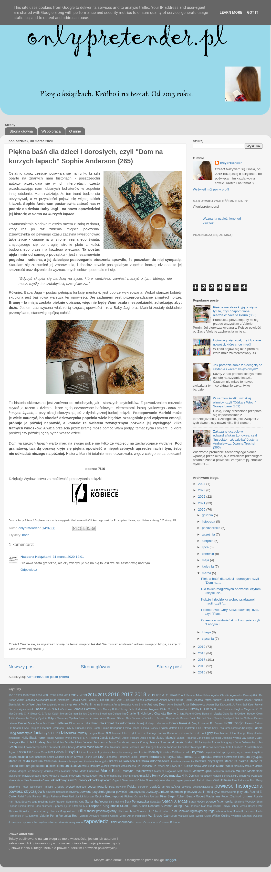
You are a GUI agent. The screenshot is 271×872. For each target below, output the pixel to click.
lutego (207, 632)
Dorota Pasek (178, 723)
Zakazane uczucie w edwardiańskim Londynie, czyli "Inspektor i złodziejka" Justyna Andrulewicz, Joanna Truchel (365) (235, 439)
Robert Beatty (186, 796)
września (209, 534)
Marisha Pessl (51, 771)
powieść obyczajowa (27, 791)
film (108, 733)
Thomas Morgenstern (61, 811)
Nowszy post (22, 666)
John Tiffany (68, 747)
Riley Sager (168, 796)
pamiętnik (190, 780)
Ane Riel (41, 704)
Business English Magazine (239, 709)
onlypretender (231, 163)
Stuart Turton (128, 806)
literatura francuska (44, 761)
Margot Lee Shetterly (30, 771)
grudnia (208, 515)
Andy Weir (29, 704)
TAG (186, 806)
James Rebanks (186, 737)
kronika (187, 752)
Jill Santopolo (203, 742)
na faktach (206, 775)
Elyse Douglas (30, 728)
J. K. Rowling (91, 737)
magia (197, 765)
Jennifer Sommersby (95, 742)
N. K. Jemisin (190, 775)
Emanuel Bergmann (52, 728)
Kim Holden (56, 752)
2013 (83, 695)
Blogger (170, 860)
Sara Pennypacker (137, 801)
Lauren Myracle (74, 756)
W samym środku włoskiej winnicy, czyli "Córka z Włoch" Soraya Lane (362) (234, 402)
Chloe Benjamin (203, 713)
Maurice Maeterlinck (249, 771)
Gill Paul (201, 733)
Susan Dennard (149, 806)
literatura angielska (197, 757)
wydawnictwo (30, 822)
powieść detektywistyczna (197, 786)
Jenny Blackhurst (119, 742)
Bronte (218, 709)
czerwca (208, 554)
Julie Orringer (148, 747)
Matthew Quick (202, 771)
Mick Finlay (121, 775)
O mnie (75, 131)
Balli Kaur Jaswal (252, 704)
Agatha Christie (220, 695)
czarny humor (98, 718)
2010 (60, 695)
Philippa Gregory (54, 786)
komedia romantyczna (125, 752)
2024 (202, 484)
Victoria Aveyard (89, 815)
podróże (81, 786)
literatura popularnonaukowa (37, 766)
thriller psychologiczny (101, 811)
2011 (67, 695)
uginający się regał (202, 811)
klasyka (71, 751)
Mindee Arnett (137, 775)
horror (42, 737)
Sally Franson (57, 801)
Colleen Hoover (246, 713)
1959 (19, 695)
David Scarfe (214, 718)
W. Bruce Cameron (162, 815)
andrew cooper (243, 699)
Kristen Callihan (172, 752)
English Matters (168, 728)
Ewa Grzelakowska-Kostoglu (235, 728)
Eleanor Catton (254, 723)
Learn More (231, 12)
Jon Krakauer (112, 747)
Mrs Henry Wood (157, 775)
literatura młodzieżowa (152, 761)
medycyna (75, 775)
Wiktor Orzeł (203, 815)
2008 (46, 695)
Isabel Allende (55, 737)
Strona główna (21, 131)
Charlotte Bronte (165, 713)
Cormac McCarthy (26, 718)
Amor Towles (184, 700)
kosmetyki (155, 752)
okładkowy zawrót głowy (69, 780)
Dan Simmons (134, 718)
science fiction (215, 801)
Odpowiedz (29, 569)
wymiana (77, 822)
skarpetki (47, 806)
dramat (205, 723)
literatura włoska (99, 765)
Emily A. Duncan (74, 728)
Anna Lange (65, 704)
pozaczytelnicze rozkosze (164, 792)
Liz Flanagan (144, 765)
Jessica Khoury (139, 742)
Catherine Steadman (100, 713)
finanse (116, 733)
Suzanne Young (171, 806)
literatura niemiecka (182, 761)
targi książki (214, 806)
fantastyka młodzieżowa (55, 732)
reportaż (118, 796)
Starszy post (169, 666)
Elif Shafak (15, 728)
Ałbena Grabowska (147, 699)
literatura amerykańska (166, 757)
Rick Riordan (151, 796)
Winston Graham (241, 815)
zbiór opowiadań (122, 822)
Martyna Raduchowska (138, 771)
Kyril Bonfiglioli (37, 756)
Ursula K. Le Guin (243, 811)
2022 (202, 496)
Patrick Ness (204, 780)
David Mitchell (197, 718)
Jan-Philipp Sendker (209, 737)
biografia (154, 709)
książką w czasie (241, 752)
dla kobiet (107, 723)
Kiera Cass (40, 752)
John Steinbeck (51, 747)
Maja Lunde (209, 765)
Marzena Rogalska (165, 771)
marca (207, 573)
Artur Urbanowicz (194, 704)
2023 (202, 490)
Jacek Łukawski (110, 737)
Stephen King (99, 806)
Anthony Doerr (156, 704)
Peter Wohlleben (32, 786)
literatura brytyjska (250, 757)
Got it (252, 12)
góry (210, 733)
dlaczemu (162, 723)
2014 (92, 695)
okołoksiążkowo (99, 780)
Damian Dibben (116, 718)
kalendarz (184, 747)
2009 (53, 695)
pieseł (70, 786)
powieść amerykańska (165, 786)
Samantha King (75, 801)
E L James (216, 723)
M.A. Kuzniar (185, 765)
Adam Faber (203, 695)
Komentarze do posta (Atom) (48, 677)
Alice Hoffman (106, 700)
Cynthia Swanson (79, 718)
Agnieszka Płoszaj (240, 695)
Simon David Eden (29, 806)
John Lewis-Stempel (30, 747)
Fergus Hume (97, 733)
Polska (131, 786)
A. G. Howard (171, 695)
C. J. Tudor (44, 713)
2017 (202, 659)
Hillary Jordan (254, 733)
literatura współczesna (123, 765)
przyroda (243, 792)
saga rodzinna (40, 801)
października (211, 528)
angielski (52, 704)
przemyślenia (228, 791)
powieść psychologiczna (97, 792)
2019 (202, 646)
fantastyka (24, 733)
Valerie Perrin (49, 815)
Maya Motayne (50, 775)
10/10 (12, 695)
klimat (82, 752)
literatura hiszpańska (70, 761)
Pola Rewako (117, 786)
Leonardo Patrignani (118, 756)
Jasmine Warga (231, 737)
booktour (182, 709)
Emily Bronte (93, 728)
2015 (202, 672)
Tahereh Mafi (198, 806)
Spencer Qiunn (62, 806)
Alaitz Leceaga (26, 699)
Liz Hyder (158, 765)
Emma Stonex (149, 728)
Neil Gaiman (238, 775)
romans (247, 796)
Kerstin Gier (24, 752)
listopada (209, 521)
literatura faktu (19, 761)
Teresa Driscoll (248, 806)
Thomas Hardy (40, 811)
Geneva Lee (186, 733)
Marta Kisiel (111, 770)
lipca (206, 547)
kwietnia (208, 566)
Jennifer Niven (73, 742)
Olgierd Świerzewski (124, 780)
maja (206, 560)
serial (229, 801)
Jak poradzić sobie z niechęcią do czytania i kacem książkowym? (237, 367)
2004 (32, 695)
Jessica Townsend (161, 742)
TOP (150, 811)
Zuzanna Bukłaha (169, 822)
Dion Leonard (77, 723)
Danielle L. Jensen (154, 718)
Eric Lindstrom (186, 728)
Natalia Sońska (221, 775)
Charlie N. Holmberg (139, 713)
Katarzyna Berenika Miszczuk (207, 747)
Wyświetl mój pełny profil (211, 189)
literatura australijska (225, 756)
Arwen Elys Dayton (217, 704)
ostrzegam (177, 780)
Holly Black (29, 737)
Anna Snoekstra (103, 704)
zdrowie (137, 822)
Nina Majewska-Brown (37, 780)
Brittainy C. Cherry (200, 709)
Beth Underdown (138, 709)
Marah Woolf (224, 766)
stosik (114, 806)
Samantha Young (96, 801)
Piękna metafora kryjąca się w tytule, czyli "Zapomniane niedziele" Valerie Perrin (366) (235, 311)
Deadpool (228, 718)
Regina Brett (103, 796)
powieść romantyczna (130, 792)
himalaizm (15, 737)
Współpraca (51, 131)
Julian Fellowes (130, 747)
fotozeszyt (128, 733)
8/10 (158, 695)
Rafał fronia (24, 796)
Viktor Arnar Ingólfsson (133, 815)
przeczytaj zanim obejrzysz (202, 792)
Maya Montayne (31, 775)
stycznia (208, 638)
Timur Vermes (138, 811)
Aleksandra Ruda (46, 699)
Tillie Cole (123, 811)
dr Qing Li (194, 723)
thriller (80, 810)
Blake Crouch (168, 709)
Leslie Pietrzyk (139, 756)
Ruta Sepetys (23, 801)
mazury (64, 775)
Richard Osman (133, 796)
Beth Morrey (104, 709)
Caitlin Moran (60, 713)
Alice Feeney (88, 699)
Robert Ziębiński (231, 796)
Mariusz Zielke (70, 771)
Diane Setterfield (37, 723)
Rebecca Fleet (59, 796)
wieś (192, 815)
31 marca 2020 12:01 (68, 557)
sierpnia (208, 541)
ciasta (218, 713)
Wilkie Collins (221, 815)
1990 (26, 695)
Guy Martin (221, 733)
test (260, 806)
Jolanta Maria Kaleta (90, 747)
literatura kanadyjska (96, 761)
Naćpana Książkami (36, 557)
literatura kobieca (122, 761)
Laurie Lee (90, 756)
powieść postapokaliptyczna (62, 791)
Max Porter (15, 775)
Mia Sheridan (107, 775)
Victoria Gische (109, 815)
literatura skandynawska (73, 766)
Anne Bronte (139, 704)
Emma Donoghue (112, 728)
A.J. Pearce (188, 695)
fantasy (82, 733)
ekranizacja (234, 723)
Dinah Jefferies (58, 723)
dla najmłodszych (146, 723)
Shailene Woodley (244, 801)
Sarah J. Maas (175, 801)
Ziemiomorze (150, 822)
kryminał (198, 752)
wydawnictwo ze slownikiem (55, 822)
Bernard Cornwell (84, 709)
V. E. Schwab (30, 815)
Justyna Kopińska (167, 747)
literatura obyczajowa (209, 761)
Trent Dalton (162, 811)
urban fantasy (224, 811)
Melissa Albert (90, 775)
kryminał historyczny (217, 752)
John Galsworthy (245, 742)
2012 (75, 695)
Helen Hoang (237, 733)
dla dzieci (92, 723)
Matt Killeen (184, 771)
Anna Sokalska (122, 704)
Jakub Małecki (166, 737)
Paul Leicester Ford (243, 780)
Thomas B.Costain (19, 811)
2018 (202, 653)
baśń (25, 535)
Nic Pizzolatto (254, 775)
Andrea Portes (202, 699)
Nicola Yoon (16, 780)
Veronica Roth (68, 815)
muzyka (175, 775)
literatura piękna (236, 761)
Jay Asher (248, 737)
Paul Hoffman (222, 780)
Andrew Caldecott (223, 699)
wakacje (183, 815)
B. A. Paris (235, 704)
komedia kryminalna (99, 752)
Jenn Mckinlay (55, 742)
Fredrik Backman (168, 733)
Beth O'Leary (119, 709)
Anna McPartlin (83, 704)
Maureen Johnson (224, 771)
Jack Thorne (147, 737)
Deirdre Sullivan (244, 718)
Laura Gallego (55, 756)
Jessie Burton (184, 742)
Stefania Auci (80, 806)
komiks (143, 752)
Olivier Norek (145, 780)
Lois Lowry (170, 765)
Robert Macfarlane (208, 796)
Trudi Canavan (179, 811)
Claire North (229, 713)
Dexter (22, 723)
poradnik (143, 786)
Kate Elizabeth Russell (239, 747)
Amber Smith (167, 699)
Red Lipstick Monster (81, 796)
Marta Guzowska (90, 771)
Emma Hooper (131, 728)
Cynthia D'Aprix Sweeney (53, 718)
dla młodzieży (125, 723)
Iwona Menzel (73, 737)
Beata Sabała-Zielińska (58, 709)
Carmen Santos (77, 713)
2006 (39, 695)
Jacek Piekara (130, 737)
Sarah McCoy (197, 801)
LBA (101, 757)
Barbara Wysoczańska (22, 709)
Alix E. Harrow (126, 699)
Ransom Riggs (41, 796)
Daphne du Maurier (177, 718)
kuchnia (23, 757)
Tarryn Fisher (230, 806)
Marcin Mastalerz (244, 765)
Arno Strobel (174, 704)
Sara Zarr (155, 801)
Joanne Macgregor (223, 742)
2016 (202, 666)
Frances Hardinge (145, 733)
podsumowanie (98, 786)
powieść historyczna (238, 786)
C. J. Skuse (31, 713)
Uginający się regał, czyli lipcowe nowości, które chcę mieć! (237, 342)
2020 (202, 509)
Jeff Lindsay (37, 742)
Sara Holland (116, 801)
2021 (202, 503)
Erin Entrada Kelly (207, 728)
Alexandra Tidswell (68, 699)
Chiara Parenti (185, 713)
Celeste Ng (119, 713)
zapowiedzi (96, 821)
